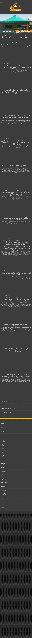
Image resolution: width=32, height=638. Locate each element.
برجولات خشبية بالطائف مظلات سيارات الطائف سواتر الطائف (8, 450)
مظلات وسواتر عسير (3, 532)
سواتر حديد (2, 486)
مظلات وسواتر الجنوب (4, 516)
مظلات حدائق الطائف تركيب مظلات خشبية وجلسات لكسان (8, 447)
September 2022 (2, 462)
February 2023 (2, 461)
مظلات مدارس (3, 509)
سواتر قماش (2, 490)
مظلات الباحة (3, 494)
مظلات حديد (2, 502)
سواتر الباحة (2, 483)
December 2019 (2, 466)
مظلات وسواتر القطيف (4, 525)
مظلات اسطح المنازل (4, 493)
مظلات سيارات (3, 506)
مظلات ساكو (2, 505)
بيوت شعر (2, 478)
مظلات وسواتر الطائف (4, 524)
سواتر (2, 482)
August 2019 (2, 470)
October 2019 (2, 469)
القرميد (2, 475)
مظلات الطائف (3, 497)
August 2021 (2, 465)
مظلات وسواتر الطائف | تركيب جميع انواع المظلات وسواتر (8, 446)
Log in (1, 541)
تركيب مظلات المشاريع (4, 479)
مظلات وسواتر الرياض (4, 521)
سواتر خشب (2, 487)
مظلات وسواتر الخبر (3, 517)
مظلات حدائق (3, 501)
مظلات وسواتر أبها (3, 512)
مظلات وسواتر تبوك (3, 528)
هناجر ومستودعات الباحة (4, 535)
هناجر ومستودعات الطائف (4, 536)
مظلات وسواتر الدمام (4, 520)
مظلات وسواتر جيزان (4, 531)
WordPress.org (2, 545)
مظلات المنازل (3, 498)
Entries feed (2, 542)
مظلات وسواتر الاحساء (4, 513)
